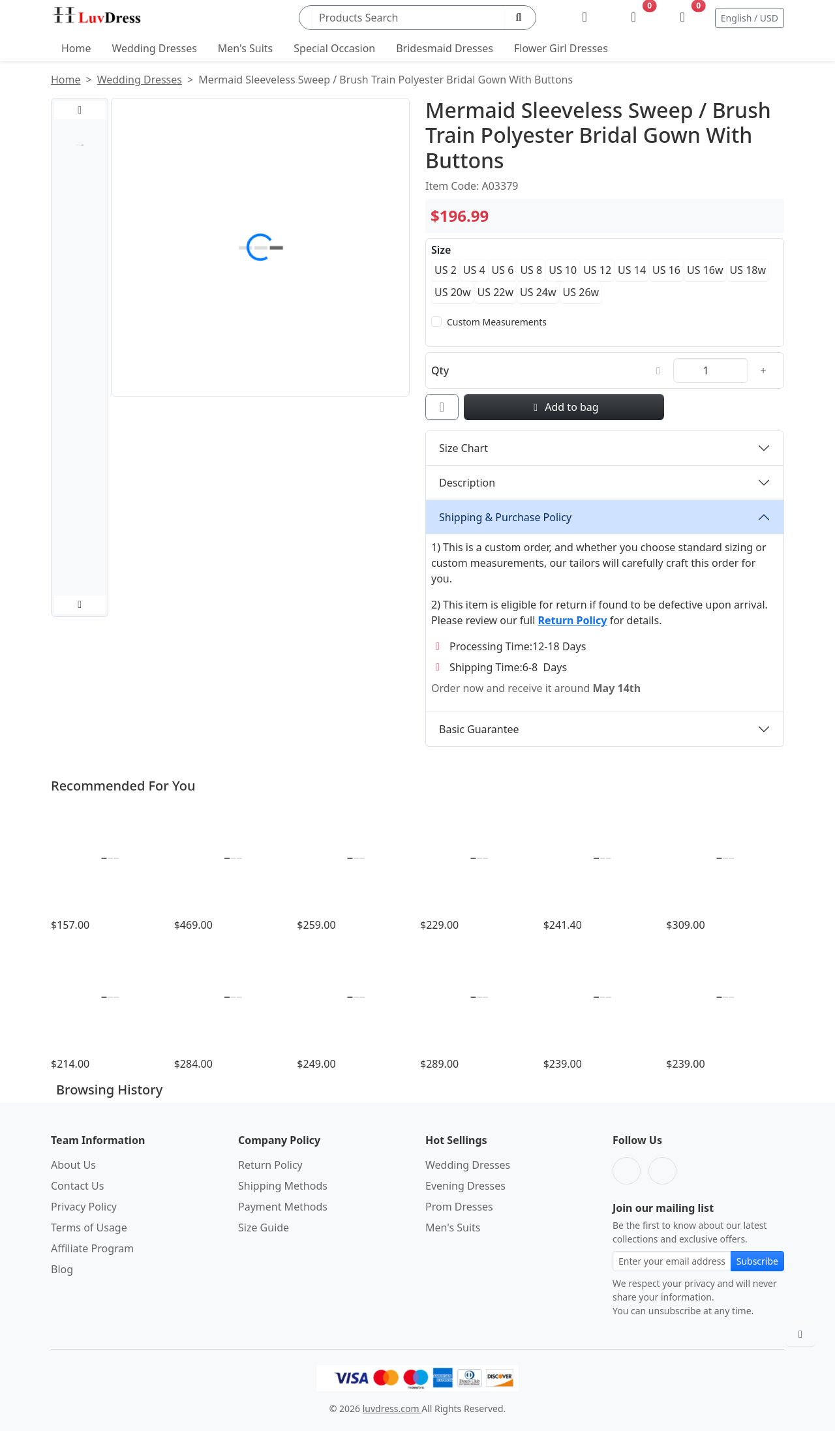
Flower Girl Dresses (561, 48)
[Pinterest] (662, 1170)
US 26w (581, 292)
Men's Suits (245, 48)
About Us (73, 1165)
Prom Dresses (459, 1206)
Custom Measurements (497, 322)
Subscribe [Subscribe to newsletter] (757, 1261)
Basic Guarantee (479, 729)
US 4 (474, 270)
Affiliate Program (92, 1248)
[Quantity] (710, 370)
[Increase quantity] (763, 370)
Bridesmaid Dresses (444, 48)
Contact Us (77, 1186)
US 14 (632, 270)
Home (76, 48)
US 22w (496, 292)
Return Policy (270, 1165)
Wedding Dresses (154, 48)
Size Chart (463, 448)
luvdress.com (392, 1408)
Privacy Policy (84, 1206)
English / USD (749, 18)
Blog (62, 1269)
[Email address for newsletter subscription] (672, 1261)
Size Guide (263, 1227)
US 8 (531, 270)
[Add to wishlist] (442, 407)
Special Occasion (334, 48)
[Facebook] (627, 1170)
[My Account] (584, 17)
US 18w (748, 270)
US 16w (705, 270)
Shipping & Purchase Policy (505, 517)
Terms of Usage (89, 1227)
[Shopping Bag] (682, 17)
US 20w (452, 292)
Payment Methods (282, 1206)
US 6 (503, 270)
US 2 (445, 270)
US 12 (597, 270)
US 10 (563, 270)
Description (467, 482)
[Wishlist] (633, 17)
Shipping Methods (282, 1186)
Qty (440, 370)
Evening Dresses (465, 1186)
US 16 (666, 270)
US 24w (538, 292)
